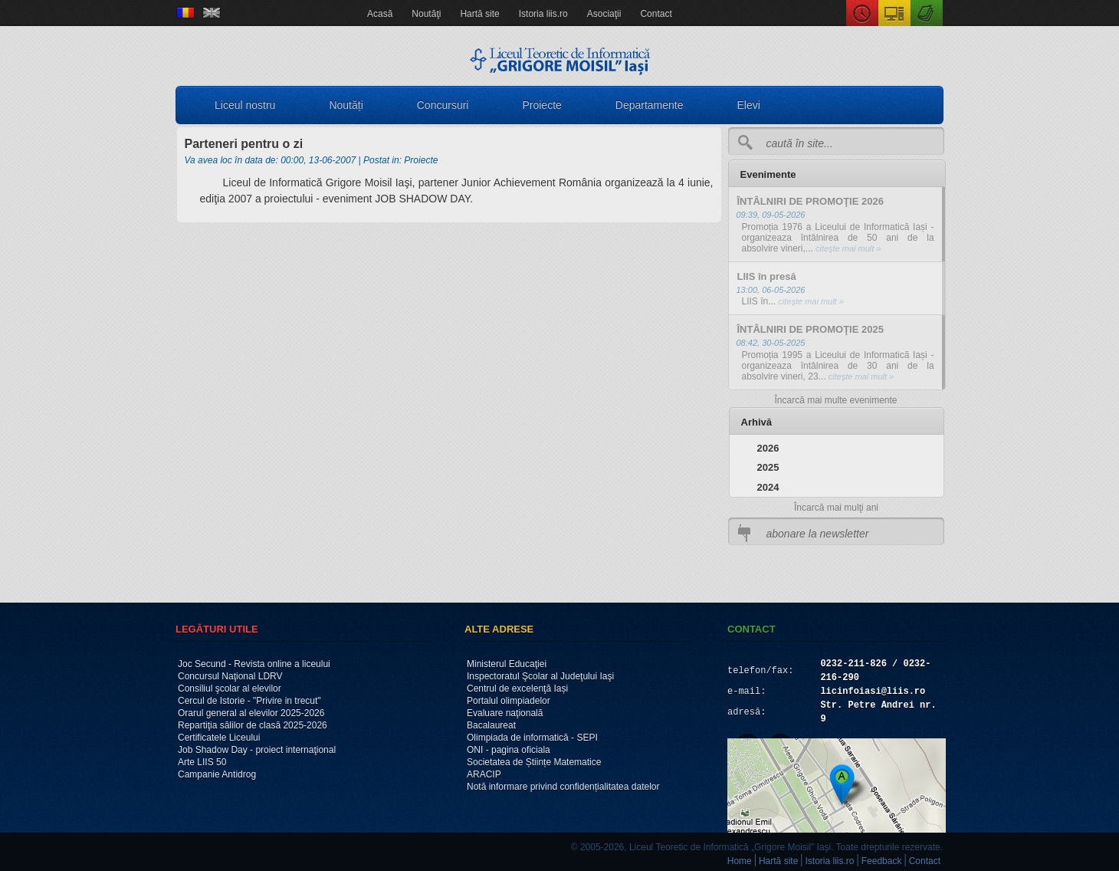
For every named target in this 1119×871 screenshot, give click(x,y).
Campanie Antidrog (217, 774)
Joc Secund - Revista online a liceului (254, 664)
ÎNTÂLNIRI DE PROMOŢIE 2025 (810, 329)
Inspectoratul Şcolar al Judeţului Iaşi (540, 676)
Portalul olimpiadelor (508, 700)
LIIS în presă (766, 276)
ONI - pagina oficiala (508, 749)
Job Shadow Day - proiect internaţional (257, 749)
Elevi (748, 105)
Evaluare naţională (505, 713)
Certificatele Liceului (219, 737)
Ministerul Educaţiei (506, 664)
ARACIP (484, 774)
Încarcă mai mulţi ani (836, 507)
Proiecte (541, 105)
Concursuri (443, 105)
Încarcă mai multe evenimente (835, 400)
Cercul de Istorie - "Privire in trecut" (249, 700)
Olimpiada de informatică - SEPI (532, 737)
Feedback (881, 861)
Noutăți (346, 105)
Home (739, 861)
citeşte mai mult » (847, 248)
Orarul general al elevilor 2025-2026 (251, 713)
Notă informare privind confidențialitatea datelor (563, 786)
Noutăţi (426, 13)
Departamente (649, 105)
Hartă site (479, 13)
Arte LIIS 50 (202, 762)
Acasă (379, 13)
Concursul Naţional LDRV (230, 676)
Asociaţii (604, 13)
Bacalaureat (491, 725)
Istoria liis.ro (543, 13)
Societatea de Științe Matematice (534, 762)
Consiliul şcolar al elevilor (229, 688)
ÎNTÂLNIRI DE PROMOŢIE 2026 (810, 201)
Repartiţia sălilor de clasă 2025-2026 (252, 725)
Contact (655, 13)
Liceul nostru (245, 105)
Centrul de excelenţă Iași (517, 688)
